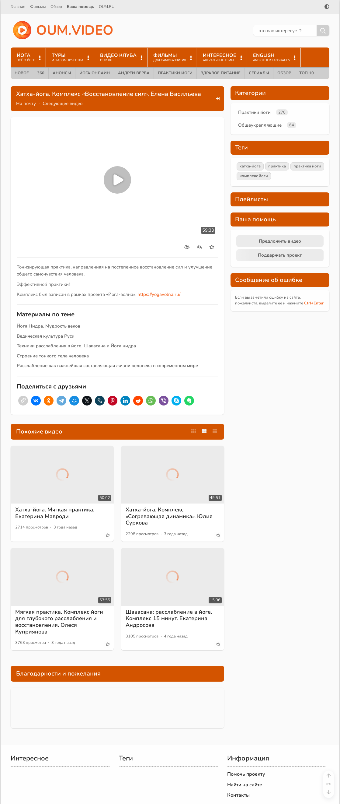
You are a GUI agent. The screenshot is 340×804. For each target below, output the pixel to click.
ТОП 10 (306, 73)
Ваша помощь (80, 6)
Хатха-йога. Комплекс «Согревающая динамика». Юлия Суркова (169, 516)
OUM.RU (106, 6)
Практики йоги (175, 73)
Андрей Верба (134, 73)
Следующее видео (63, 103)
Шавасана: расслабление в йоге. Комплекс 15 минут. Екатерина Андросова (169, 618)
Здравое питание (221, 73)
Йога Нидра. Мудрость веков (48, 326)
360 (40, 73)
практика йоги (307, 166)
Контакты (238, 795)
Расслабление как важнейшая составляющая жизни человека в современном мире (107, 366)
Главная (18, 6)
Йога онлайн (94, 73)
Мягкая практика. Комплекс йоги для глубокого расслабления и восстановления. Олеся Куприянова (59, 621)
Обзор (56, 6)
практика (277, 166)
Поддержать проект (280, 255)
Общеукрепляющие (260, 125)
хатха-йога (250, 166)
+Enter (314, 303)
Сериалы (259, 73)
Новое (22, 73)
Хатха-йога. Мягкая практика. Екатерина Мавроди (54, 513)
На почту (26, 103)
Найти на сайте (244, 784)
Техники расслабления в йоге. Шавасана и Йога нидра (76, 346)
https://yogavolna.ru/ (158, 294)
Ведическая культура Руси (46, 336)
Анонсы (62, 73)
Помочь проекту (246, 774)
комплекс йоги (254, 176)
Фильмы (38, 6)
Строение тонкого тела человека (53, 356)
